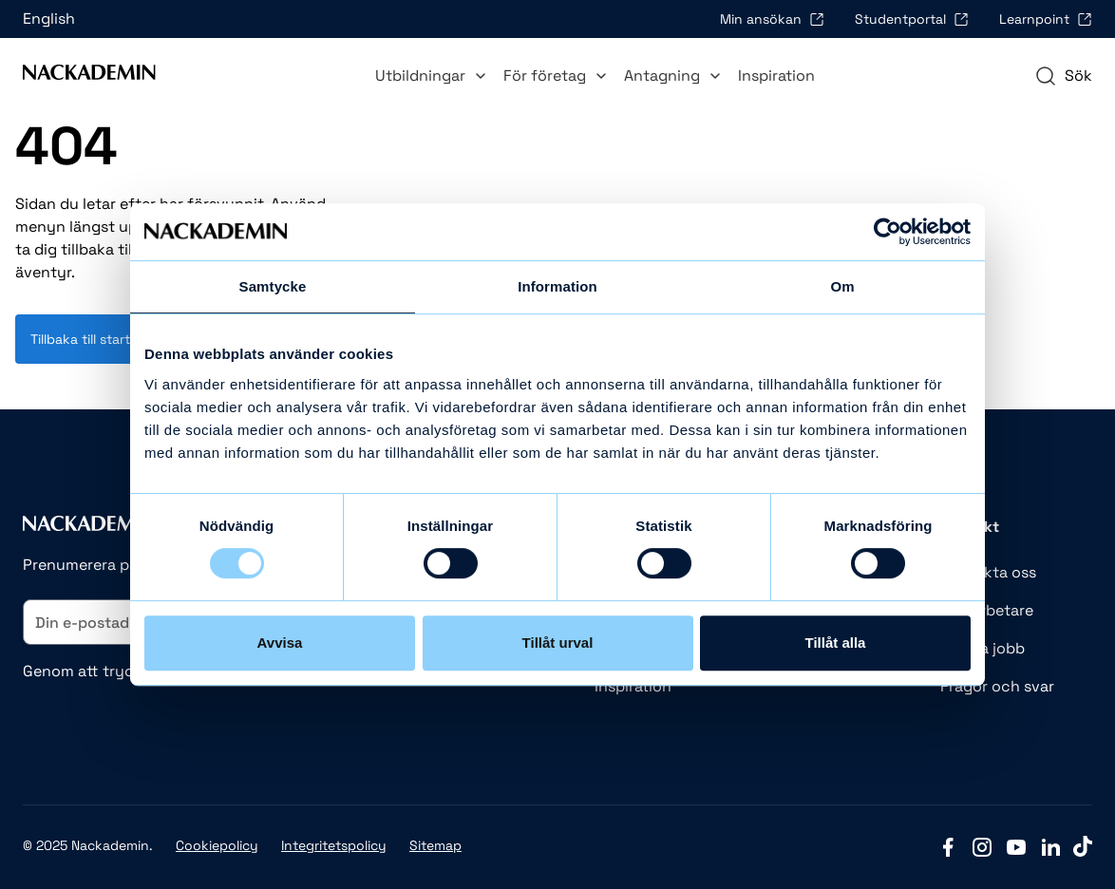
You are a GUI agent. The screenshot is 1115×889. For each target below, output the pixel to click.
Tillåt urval (558, 642)
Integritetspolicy (334, 845)
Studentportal (912, 19)
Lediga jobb (982, 648)
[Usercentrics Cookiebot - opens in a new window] (887, 232)
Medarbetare (986, 610)
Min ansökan (772, 19)
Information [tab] (557, 286)
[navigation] (1063, 76)
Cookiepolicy (217, 845)
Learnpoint (1045, 19)
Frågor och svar (997, 686)
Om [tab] (842, 286)
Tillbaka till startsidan (97, 339)
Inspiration (776, 75)
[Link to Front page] (89, 76)
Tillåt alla (835, 642)
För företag (556, 75)
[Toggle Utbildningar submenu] (480, 76)
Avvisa (280, 642)
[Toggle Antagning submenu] (715, 76)
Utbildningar (431, 75)
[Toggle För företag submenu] (601, 76)
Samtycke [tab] (273, 286)
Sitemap (435, 845)
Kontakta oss (988, 572)
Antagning (673, 75)
